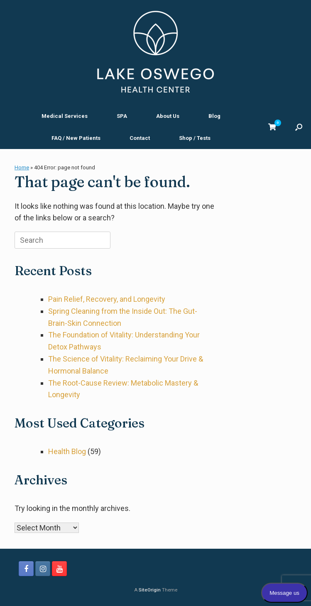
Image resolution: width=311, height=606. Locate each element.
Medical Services (65, 116)
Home (22, 167)
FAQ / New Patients (75, 138)
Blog (214, 116)
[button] (299, 127)
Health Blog (67, 451)
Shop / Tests (195, 138)
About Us (167, 116)
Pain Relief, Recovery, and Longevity (106, 299)
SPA (122, 116)
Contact (140, 138)
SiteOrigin (150, 590)
